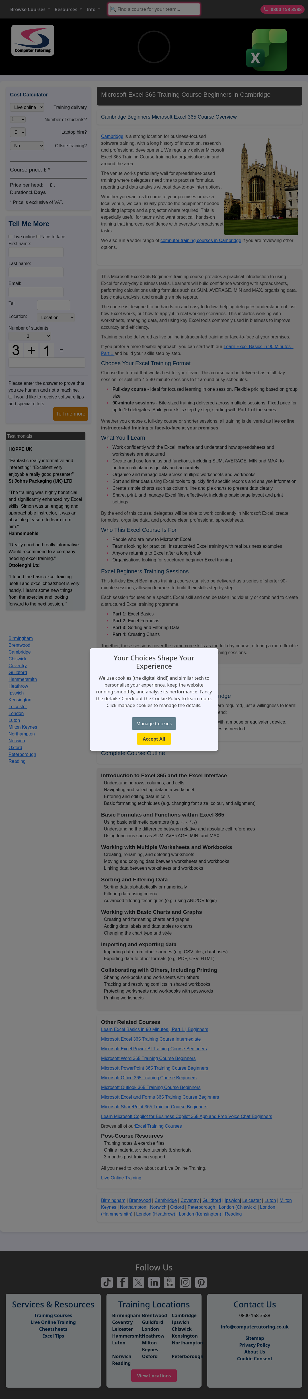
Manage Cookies (154, 723)
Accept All (154, 739)
